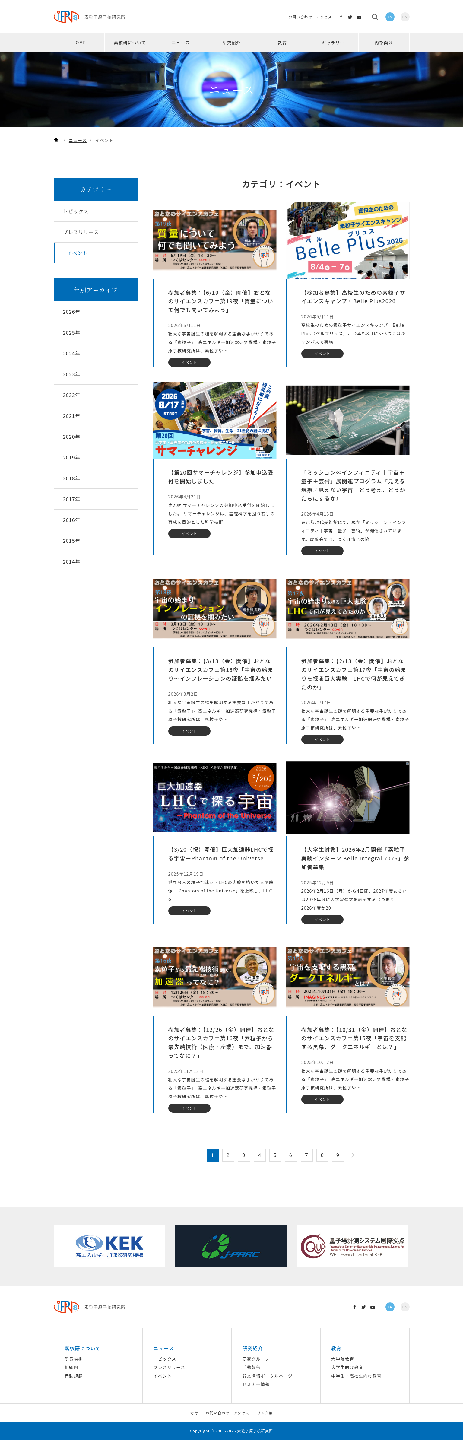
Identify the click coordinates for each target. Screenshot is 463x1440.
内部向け (384, 43)
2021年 (72, 415)
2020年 (72, 436)
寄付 (194, 1412)
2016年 (72, 519)
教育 (282, 43)
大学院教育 (342, 1359)
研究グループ (255, 1359)
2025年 (72, 332)
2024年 (72, 353)
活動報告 (251, 1367)
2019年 (72, 457)
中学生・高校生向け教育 (356, 1376)
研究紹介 (231, 43)
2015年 (72, 540)
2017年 (72, 499)
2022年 (72, 395)
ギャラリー (333, 43)
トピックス (165, 1359)
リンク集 (265, 1412)
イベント (163, 1376)
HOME (79, 43)
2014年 (72, 561)
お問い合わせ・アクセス (310, 16)
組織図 (71, 1367)
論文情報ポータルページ (267, 1376)
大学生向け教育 (347, 1367)
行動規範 (74, 1376)
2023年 (72, 374)
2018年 (72, 478)
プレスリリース (170, 1367)
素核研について (130, 43)
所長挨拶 (74, 1359)
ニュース (181, 43)
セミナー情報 (256, 1384)
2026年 (72, 311)
